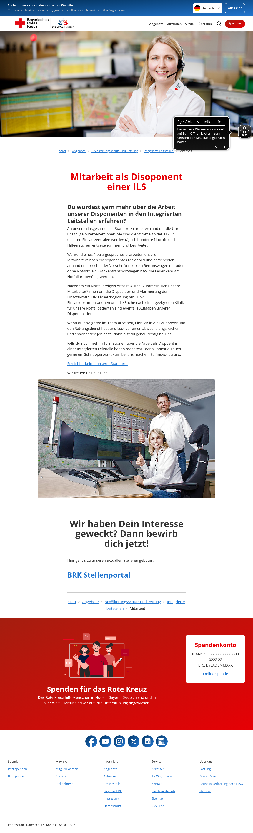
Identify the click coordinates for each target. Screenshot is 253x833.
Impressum (112, 799)
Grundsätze (207, 776)
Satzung (205, 769)
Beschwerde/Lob (163, 791)
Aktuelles (110, 776)
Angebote (156, 24)
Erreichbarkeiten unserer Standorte (97, 363)
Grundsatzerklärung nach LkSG (221, 784)
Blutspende (16, 776)
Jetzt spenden (17, 769)
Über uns (205, 24)
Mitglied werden (67, 769)
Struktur (205, 791)
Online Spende (215, 673)
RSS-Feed (158, 806)
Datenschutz (112, 806)
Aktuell (190, 24)
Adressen (158, 769)
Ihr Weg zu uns (162, 776)
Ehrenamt (63, 776)
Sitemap (157, 799)
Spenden (235, 23)
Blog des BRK (113, 791)
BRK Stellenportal (99, 575)
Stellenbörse (64, 784)
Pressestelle (112, 784)
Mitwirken (174, 24)
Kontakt (157, 784)
